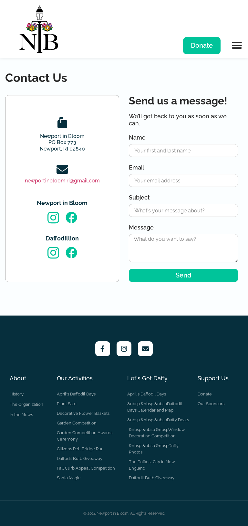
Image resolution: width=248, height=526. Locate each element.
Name (137, 137)
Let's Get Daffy (147, 378)
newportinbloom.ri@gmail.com (62, 181)
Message (141, 227)
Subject (139, 197)
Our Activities (75, 378)
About (18, 378)
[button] (237, 45)
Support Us (213, 378)
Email (136, 167)
